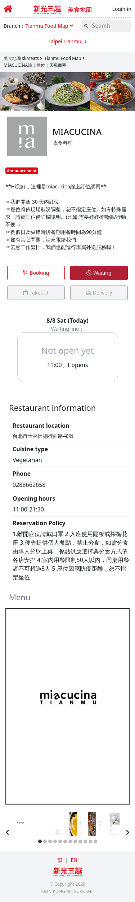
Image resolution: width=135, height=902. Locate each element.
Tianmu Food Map (62, 58)
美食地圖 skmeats (21, 58)
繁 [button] (60, 860)
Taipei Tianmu (67, 41)
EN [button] (74, 860)
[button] (49, 26)
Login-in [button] (121, 8)
